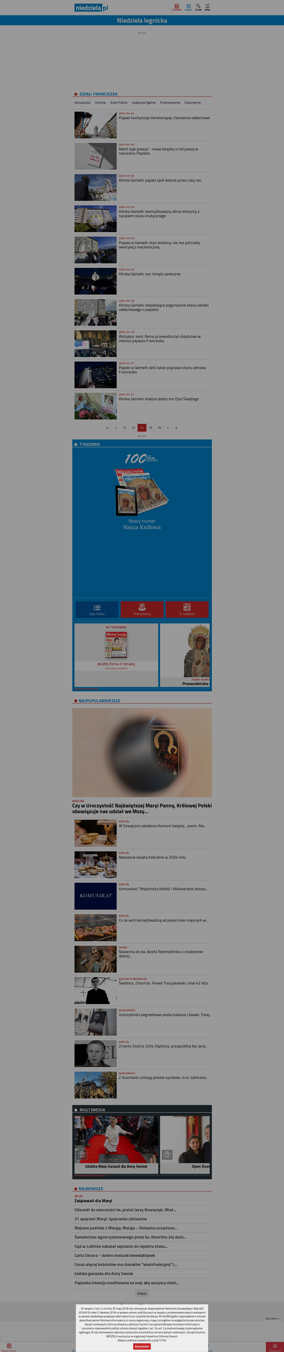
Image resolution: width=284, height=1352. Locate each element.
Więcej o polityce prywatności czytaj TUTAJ (142, 1340)
